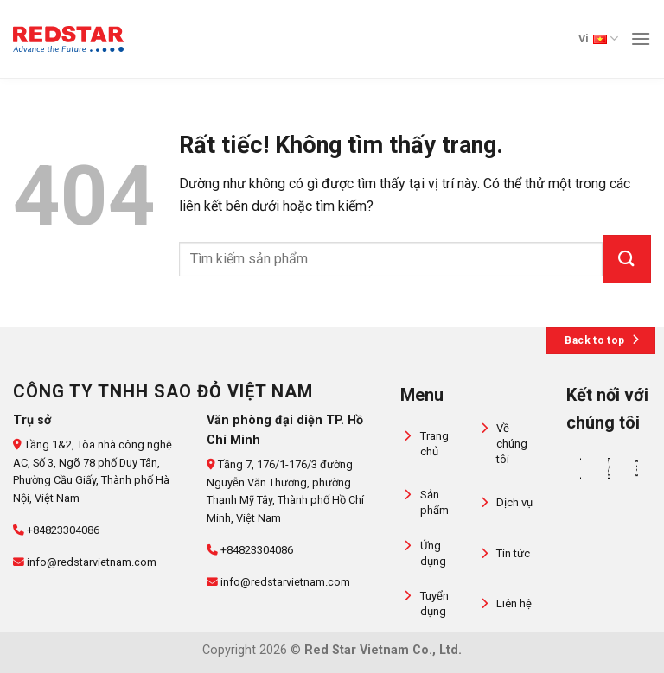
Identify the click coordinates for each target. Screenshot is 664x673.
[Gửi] (627, 259)
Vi (598, 38)
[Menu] (640, 38)
